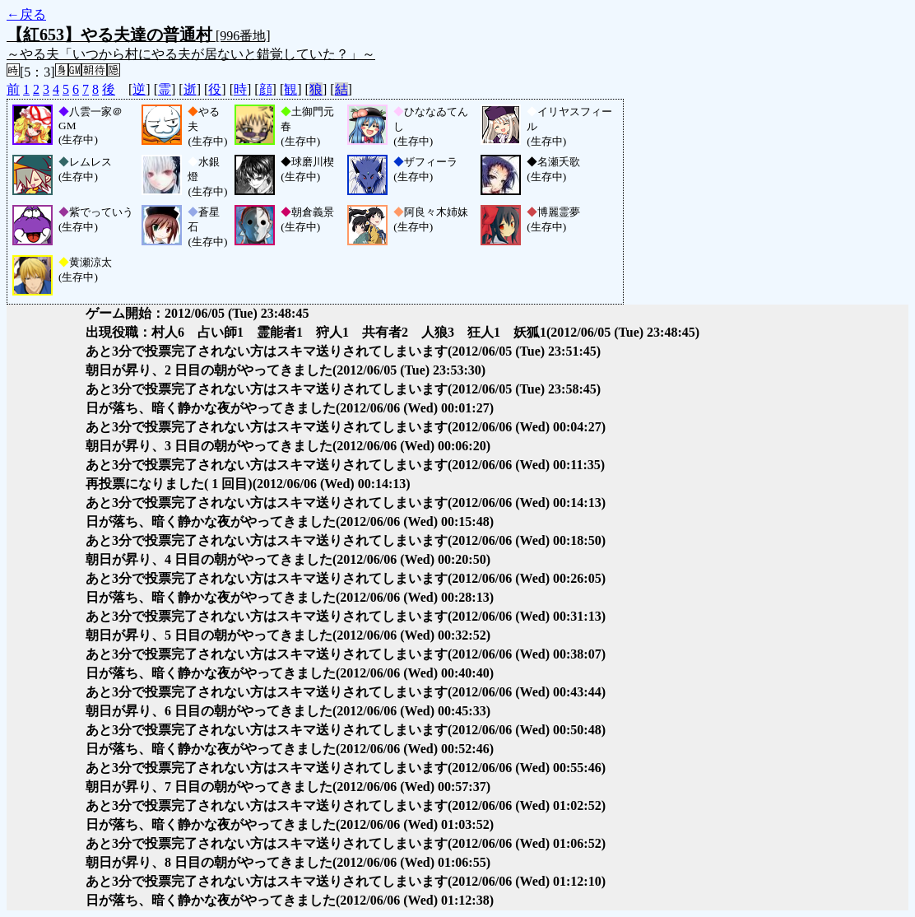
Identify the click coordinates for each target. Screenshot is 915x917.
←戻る (26, 14)
